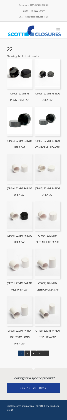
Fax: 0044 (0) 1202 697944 (33, 10)
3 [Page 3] (33, 353)
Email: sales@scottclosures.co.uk (33, 16)
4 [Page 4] (40, 353)
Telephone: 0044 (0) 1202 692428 (33, 5)
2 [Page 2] (27, 353)
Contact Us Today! (33, 387)
